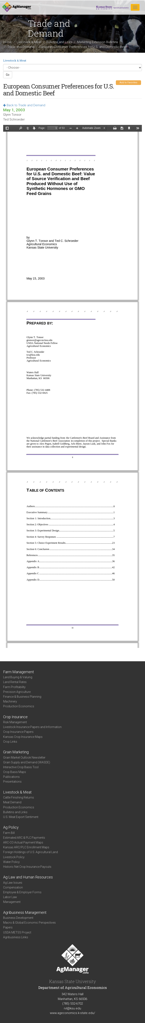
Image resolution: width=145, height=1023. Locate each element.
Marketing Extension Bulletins (97, 42)
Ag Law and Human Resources (28, 877)
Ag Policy (11, 827)
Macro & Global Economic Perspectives (29, 922)
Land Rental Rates (15, 682)
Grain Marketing (16, 752)
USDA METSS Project (17, 932)
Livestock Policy (14, 857)
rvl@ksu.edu (72, 1008)
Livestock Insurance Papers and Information (32, 727)
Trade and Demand (20, 47)
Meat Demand (12, 802)
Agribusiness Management (25, 912)
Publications (11, 776)
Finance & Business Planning (22, 696)
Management (12, 902)
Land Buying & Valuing (17, 677)
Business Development (18, 917)
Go (7, 74)
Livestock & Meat (29, 42)
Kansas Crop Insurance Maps (23, 736)
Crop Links (10, 741)
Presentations (12, 781)
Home (7, 42)
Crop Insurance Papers (18, 731)
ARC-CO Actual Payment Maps (23, 842)
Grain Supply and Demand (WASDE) (26, 762)
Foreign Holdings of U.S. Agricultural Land (30, 852)
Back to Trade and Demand (24, 105)
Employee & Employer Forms (22, 892)
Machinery (10, 701)
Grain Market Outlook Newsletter (24, 757)
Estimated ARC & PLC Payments (24, 837)
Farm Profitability (14, 687)
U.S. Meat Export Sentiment (20, 817)
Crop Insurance (15, 717)
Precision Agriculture (17, 692)
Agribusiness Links (15, 937)
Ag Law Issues (12, 882)
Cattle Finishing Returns (18, 797)
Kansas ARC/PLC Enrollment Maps (26, 847)
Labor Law (10, 897)
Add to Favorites (128, 82)
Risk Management (15, 722)
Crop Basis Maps (14, 772)
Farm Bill (9, 833)
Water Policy (11, 862)
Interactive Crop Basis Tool (21, 767)
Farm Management (18, 672)
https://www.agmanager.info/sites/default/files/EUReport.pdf (72, 386)
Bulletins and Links (59, 42)
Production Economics (18, 706)
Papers (8, 927)
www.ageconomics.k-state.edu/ (72, 1013)
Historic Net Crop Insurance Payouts (27, 866)
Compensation (13, 887)
